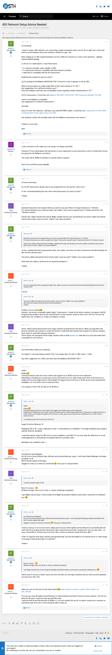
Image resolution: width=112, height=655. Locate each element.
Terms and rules (79, 633)
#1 (107, 42)
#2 (107, 142)
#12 (106, 471)
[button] (4, 16)
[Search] (36, 16)
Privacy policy (89, 633)
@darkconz (74, 335)
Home (101, 633)
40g (24, 28)
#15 (106, 585)
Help (96, 633)
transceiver (44, 28)
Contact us (68, 633)
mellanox (36, 28)
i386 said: (27, 234)
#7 (107, 325)
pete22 (6, 28)
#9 (107, 367)
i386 (11, 210)
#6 (107, 274)
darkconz (11, 149)
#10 (106, 395)
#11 (106, 450)
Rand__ (11, 281)
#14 (106, 551)
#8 (107, 345)
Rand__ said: (28, 401)
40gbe (29, 28)
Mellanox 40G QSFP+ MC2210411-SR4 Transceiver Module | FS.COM (75, 95)
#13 (106, 505)
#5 (107, 227)
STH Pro (5, 633)
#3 (107, 178)
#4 (107, 204)
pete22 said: (28, 280)
